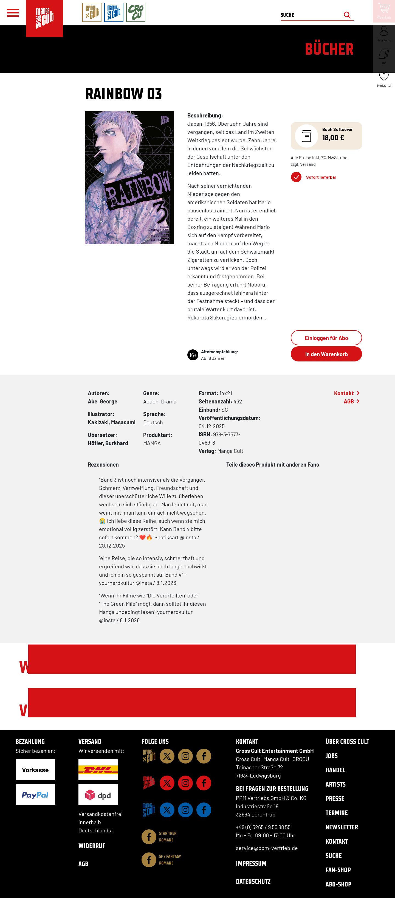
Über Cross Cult (347, 741)
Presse (335, 798)
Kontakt (344, 393)
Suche (334, 856)
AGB (349, 401)
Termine (337, 813)
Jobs (332, 756)
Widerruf (91, 846)
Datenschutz (253, 881)
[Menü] (13, 12)
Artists (336, 784)
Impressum (251, 863)
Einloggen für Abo (326, 338)
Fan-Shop (338, 870)
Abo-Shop (338, 884)
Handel (335, 770)
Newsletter (342, 827)
